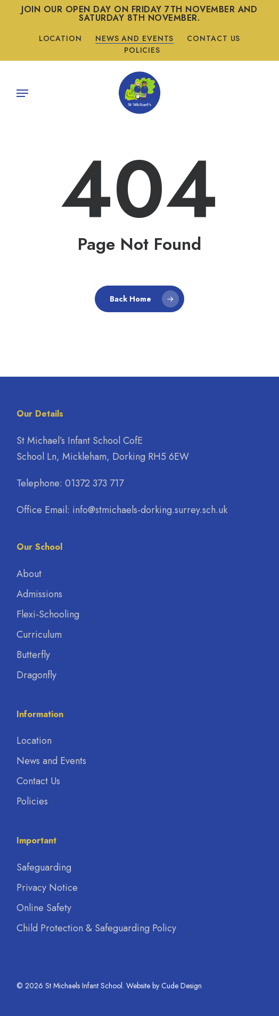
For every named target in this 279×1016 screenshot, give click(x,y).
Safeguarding (44, 867)
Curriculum (39, 634)
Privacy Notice (47, 888)
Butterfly (33, 655)
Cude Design (181, 985)
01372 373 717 (94, 483)
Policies (32, 801)
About (29, 574)
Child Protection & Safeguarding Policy (96, 928)
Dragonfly (36, 675)
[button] (22, 93)
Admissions (39, 594)
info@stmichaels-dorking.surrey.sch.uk (149, 510)
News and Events (51, 761)
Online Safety (44, 908)
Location (34, 740)
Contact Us (38, 781)
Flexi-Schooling (48, 614)
